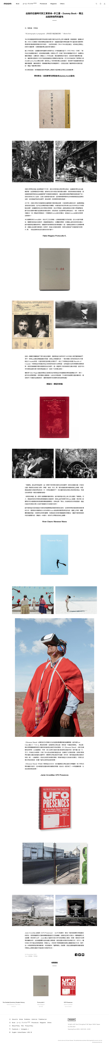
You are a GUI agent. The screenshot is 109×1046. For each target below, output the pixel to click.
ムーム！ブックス (30, 3)
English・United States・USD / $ (22, 1032)
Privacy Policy (29, 1026)
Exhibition (27, 1019)
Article (21, 1019)
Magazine (53, 3)
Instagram (25, 1029)
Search (96, 3)
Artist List (34, 1019)
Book (17, 3)
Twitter (79, 954)
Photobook (43, 3)
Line (83, 954)
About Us (15, 1019)
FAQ (22, 1026)
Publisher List (43, 1019)
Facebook (76, 954)
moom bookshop (7, 3)
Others (62, 3)
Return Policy (16, 1026)
